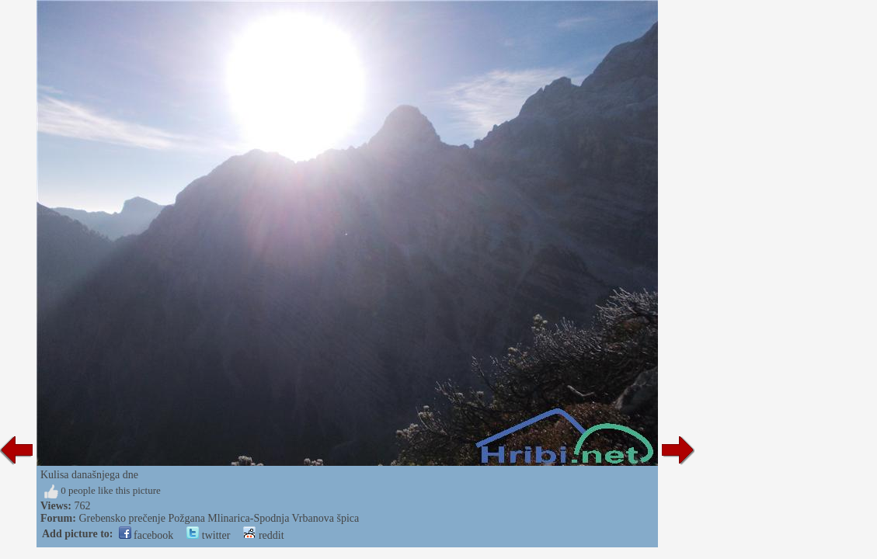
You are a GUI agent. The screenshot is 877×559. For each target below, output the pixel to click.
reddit (263, 535)
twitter (208, 535)
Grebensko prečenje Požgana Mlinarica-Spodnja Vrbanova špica (218, 518)
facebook (146, 535)
